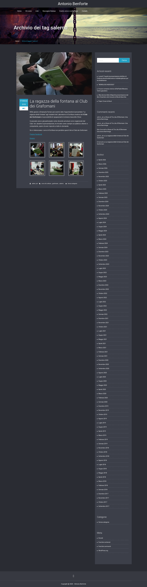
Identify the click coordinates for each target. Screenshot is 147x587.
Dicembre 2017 (103, 494)
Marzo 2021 (102, 347)
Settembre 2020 (104, 368)
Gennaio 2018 (103, 489)
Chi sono (28, 11)
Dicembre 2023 (103, 251)
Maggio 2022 (103, 310)
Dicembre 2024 (103, 201)
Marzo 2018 (102, 481)
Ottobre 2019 (103, 414)
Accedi (101, 538)
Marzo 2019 (102, 435)
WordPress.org (103, 550)
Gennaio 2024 (103, 247)
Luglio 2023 (102, 268)
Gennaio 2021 (103, 356)
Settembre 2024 (104, 214)
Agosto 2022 (103, 297)
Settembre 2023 (104, 264)
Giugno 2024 (103, 226)
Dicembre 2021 (103, 318)
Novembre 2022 (104, 289)
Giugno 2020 (103, 381)
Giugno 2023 (103, 272)
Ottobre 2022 (103, 293)
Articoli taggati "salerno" (30, 41)
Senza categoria (72, 183)
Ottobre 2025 (103, 181)
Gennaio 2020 (103, 402)
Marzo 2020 (102, 393)
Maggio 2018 (103, 473)
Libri (37, 11)
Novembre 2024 (104, 206)
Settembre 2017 (104, 506)
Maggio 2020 (103, 385)
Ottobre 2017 (103, 502)
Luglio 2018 (102, 464)
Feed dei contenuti (104, 542)
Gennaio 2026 (103, 168)
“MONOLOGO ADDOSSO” (106, 84)
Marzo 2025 (102, 189)
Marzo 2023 (102, 281)
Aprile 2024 (102, 235)
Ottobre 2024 (103, 210)
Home (19, 11)
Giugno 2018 (103, 469)
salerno (61, 183)
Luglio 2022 (102, 302)
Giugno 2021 (103, 335)
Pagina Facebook (36, 134)
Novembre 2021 (104, 322)
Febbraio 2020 (103, 398)
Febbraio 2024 (103, 243)
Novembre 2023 (104, 256)
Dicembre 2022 (103, 285)
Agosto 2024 (103, 218)
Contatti (84, 11)
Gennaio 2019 (103, 443)
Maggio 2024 (103, 231)
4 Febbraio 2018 (24, 102)
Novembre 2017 (104, 498)
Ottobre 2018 (103, 452)
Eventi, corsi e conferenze (68, 11)
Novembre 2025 (104, 176)
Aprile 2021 (102, 343)
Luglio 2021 (102, 331)
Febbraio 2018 (103, 485)
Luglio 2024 (102, 222)
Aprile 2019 (102, 431)
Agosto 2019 (103, 418)
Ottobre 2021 (103, 327)
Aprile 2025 (102, 185)
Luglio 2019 (102, 423)
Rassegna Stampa (49, 11)
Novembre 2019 (104, 410)
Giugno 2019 (103, 427)
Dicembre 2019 (103, 406)
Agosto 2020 (103, 373)
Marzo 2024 (102, 239)
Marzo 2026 (102, 164)
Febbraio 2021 (103, 352)
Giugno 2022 (103, 306)
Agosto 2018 (103, 460)
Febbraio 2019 (103, 439)
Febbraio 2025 (103, 193)
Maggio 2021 (103, 339)
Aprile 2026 (102, 160)
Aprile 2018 (102, 477)
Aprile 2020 (102, 389)
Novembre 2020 (104, 364)
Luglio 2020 (102, 377)
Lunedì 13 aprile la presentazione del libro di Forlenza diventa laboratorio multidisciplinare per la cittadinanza (112, 78)
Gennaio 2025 (103, 197)
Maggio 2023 (103, 277)
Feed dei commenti (105, 546)
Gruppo (32, 138)
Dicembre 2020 (103, 360)
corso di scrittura (46, 183)
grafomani (55, 183)
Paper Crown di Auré (105, 101)
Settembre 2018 (104, 456)
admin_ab (34, 183)
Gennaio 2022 (103, 314)
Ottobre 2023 (103, 260)
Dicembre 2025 (103, 172)
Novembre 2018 (104, 448)
